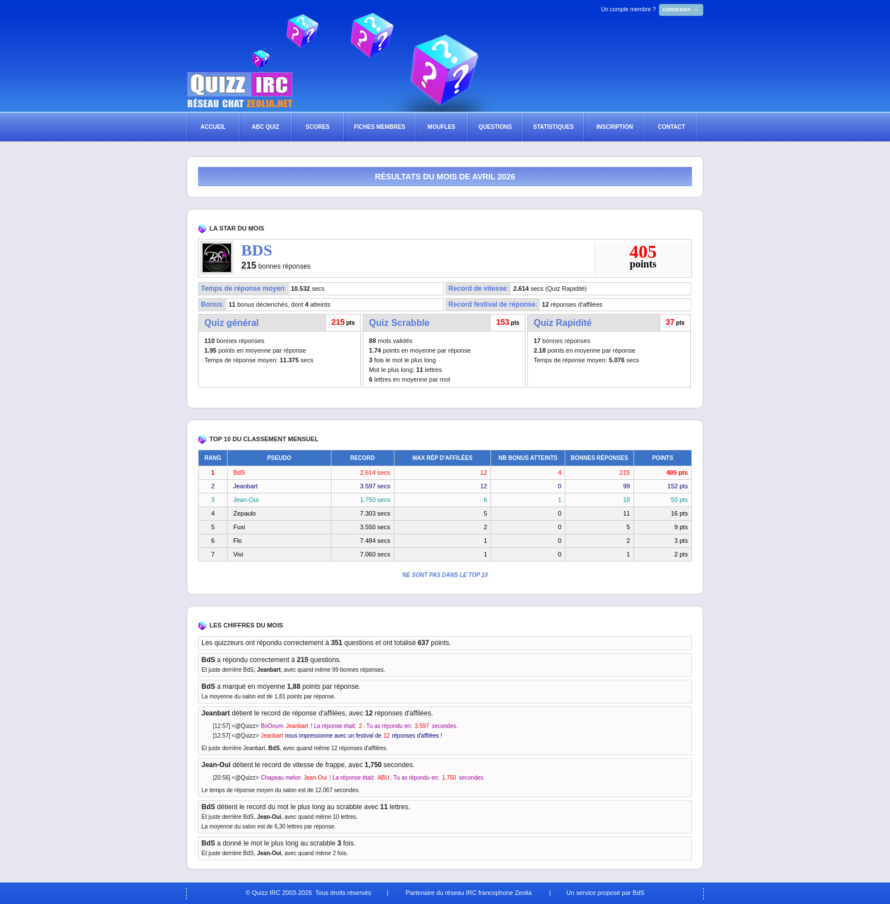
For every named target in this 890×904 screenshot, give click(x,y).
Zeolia (523, 892)
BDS (256, 250)
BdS (239, 472)
